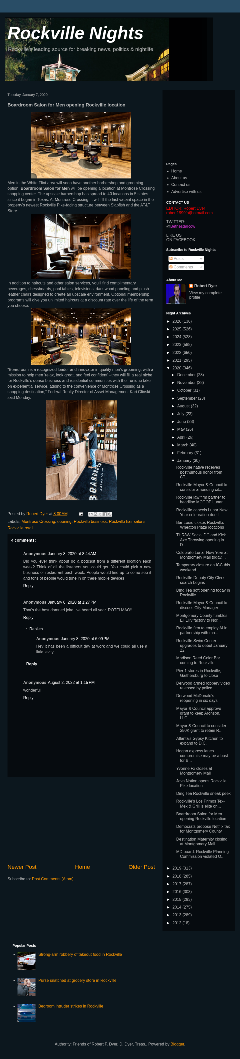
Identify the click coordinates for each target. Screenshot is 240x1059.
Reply (28, 586)
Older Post (141, 867)
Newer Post (22, 867)
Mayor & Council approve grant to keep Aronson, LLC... (198, 713)
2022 (177, 352)
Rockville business (90, 521)
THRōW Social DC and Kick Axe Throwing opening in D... (201, 540)
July (181, 414)
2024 (177, 337)
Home (82, 867)
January (184, 460)
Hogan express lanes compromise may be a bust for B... (202, 756)
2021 (177, 360)
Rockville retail (20, 528)
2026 (177, 321)
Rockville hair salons (127, 521)
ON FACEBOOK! (181, 240)
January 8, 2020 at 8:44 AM (72, 554)
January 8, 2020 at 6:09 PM (85, 639)
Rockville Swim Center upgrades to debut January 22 (202, 645)
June (182, 421)
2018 (177, 876)
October (184, 390)
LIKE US (174, 235)
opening (64, 521)
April (181, 437)
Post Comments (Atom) (53, 879)
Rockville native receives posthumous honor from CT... (199, 472)
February (185, 453)
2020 (177, 368)
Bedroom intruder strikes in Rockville (70, 1006)
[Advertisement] (81, 820)
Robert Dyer (205, 286)
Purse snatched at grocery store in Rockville (77, 980)
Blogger (177, 1044)
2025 (177, 329)
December (187, 375)
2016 (177, 892)
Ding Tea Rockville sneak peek (203, 793)
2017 (177, 884)
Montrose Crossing (38, 521)
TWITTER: (175, 222)
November (187, 382)
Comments (181, 267)
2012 (177, 923)
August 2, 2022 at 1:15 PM (71, 682)
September (187, 398)
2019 (177, 868)
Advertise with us (186, 191)
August (184, 406)
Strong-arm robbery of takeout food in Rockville (80, 954)
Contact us (180, 184)
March (183, 445)
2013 (177, 915)
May (181, 429)
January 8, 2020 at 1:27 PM (72, 602)
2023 (177, 344)
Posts (177, 258)
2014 (177, 907)
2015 (177, 899)
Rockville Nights (76, 33)
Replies (36, 629)
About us (179, 178)
